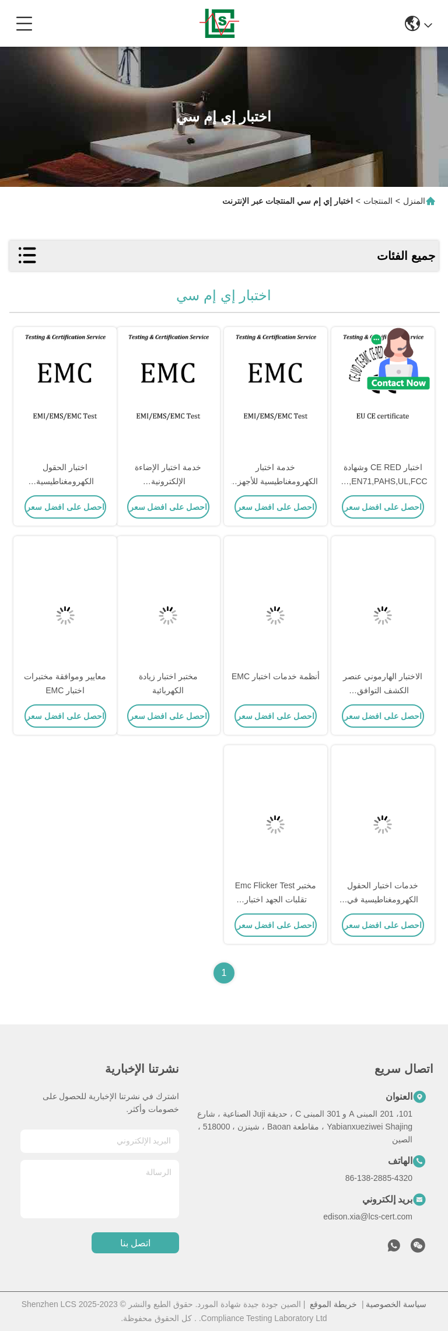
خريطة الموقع (333, 1304)
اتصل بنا (135, 1243)
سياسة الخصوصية (396, 1304)
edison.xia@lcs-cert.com (367, 1216)
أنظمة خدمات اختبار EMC (276, 676)
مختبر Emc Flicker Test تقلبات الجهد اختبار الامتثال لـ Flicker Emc (275, 899)
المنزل (414, 201)
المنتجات (378, 201)
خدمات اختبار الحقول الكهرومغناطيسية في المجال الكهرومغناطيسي (382, 899)
